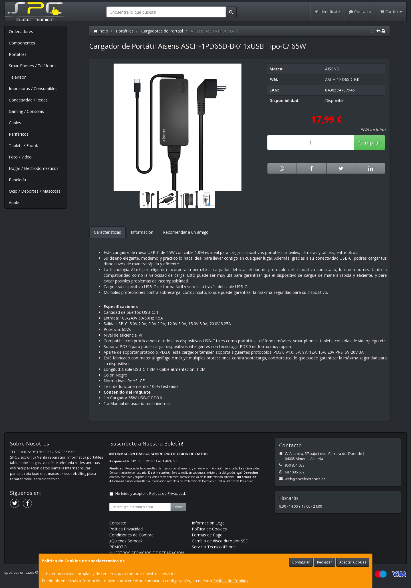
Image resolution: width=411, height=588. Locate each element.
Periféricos (19, 134)
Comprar (369, 142)
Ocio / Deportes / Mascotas (35, 191)
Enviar (178, 506)
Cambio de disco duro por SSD (220, 541)
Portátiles (18, 54)
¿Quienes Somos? (125, 541)
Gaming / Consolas (26, 111)
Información (142, 232)
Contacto (360, 11)
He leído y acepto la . (150, 493)
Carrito (391, 11)
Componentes (22, 43)
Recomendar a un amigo (186, 232)
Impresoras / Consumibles (33, 88)
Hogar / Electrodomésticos (34, 168)
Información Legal (208, 523)
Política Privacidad (126, 529)
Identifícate (327, 11)
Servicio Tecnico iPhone (214, 547)
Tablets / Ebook (23, 145)
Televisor (17, 77)
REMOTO (118, 547)
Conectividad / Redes (28, 100)
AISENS (332, 69)
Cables (15, 122)
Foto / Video (20, 157)
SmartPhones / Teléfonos (33, 65)
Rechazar (324, 562)
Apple (14, 202)
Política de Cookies (230, 580)
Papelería (17, 179)
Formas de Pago (207, 535)
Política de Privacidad (239, 481)
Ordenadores (21, 31)
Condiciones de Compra (131, 535)
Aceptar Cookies (352, 562)
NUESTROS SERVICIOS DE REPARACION (146, 553)
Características (107, 232)
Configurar (301, 562)
